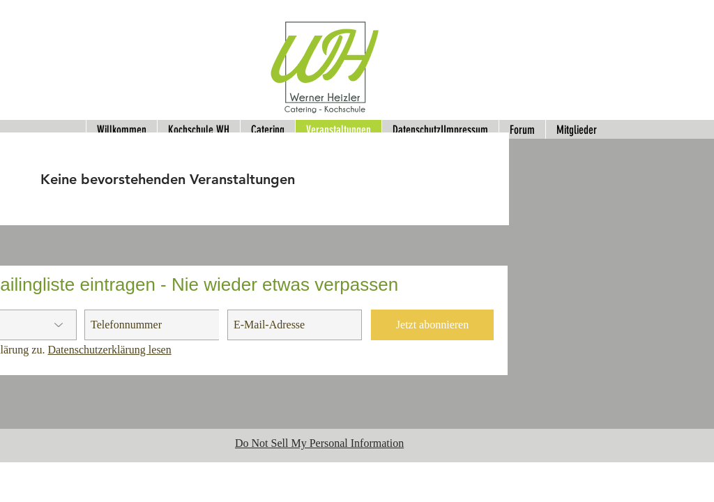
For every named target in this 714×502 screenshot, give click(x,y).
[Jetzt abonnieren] (432, 325)
